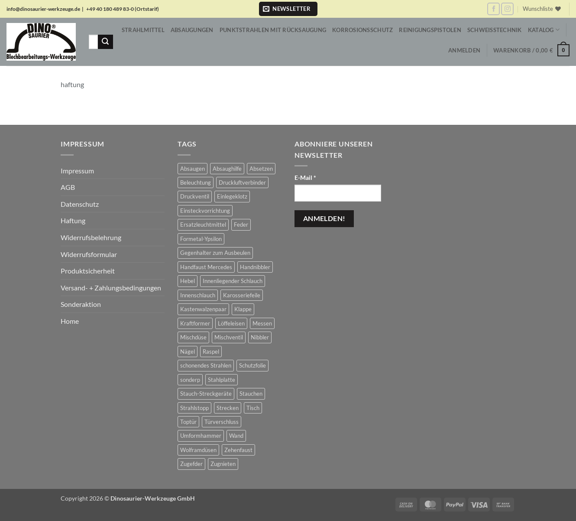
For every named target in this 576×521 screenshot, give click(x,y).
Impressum (77, 170)
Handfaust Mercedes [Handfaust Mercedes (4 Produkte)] (206, 267)
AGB (68, 187)
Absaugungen (192, 29)
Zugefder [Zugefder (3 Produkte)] (191, 463)
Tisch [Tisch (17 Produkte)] (252, 407)
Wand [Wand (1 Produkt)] (236, 435)
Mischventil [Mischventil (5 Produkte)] (228, 337)
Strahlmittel (143, 29)
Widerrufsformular (89, 254)
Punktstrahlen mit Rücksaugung (273, 29)
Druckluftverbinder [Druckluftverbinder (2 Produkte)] (242, 182)
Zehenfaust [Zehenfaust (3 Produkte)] (238, 449)
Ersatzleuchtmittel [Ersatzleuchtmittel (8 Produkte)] (203, 224)
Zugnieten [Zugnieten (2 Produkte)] (223, 463)
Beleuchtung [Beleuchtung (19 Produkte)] (195, 182)
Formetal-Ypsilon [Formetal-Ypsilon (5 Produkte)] (201, 238)
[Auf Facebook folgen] (493, 9)
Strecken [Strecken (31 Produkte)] (228, 407)
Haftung (73, 220)
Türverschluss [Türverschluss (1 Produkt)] (221, 421)
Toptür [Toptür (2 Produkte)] (188, 421)
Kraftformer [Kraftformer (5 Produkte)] (195, 323)
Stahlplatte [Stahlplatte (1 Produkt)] (221, 379)
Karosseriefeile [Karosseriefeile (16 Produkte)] (241, 295)
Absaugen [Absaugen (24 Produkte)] (192, 168)
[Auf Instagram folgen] (507, 9)
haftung (72, 84)
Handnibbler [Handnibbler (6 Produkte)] (255, 267)
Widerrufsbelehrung (91, 237)
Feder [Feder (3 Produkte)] (241, 224)
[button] (288, 9)
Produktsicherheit (88, 271)
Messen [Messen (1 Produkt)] (262, 323)
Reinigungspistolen (430, 29)
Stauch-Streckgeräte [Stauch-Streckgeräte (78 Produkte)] (206, 393)
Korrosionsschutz (362, 29)
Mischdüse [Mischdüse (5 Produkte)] (193, 337)
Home (70, 321)
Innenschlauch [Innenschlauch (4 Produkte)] (197, 295)
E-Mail (305, 177)
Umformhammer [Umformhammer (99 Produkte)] (200, 435)
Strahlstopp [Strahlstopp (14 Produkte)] (194, 407)
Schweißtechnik (494, 29)
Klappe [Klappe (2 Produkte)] (243, 309)
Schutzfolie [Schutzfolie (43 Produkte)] (252, 365)
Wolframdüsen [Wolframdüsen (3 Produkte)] (198, 449)
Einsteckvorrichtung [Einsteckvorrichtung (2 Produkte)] (205, 210)
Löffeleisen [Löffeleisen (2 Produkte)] (231, 323)
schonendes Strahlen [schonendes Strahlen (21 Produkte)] (205, 365)
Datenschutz (80, 204)
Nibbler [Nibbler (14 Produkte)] (260, 337)
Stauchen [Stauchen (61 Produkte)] (250, 393)
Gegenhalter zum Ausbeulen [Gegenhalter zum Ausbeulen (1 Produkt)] (215, 252)
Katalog (544, 30)
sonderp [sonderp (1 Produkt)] (190, 379)
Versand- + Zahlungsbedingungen (111, 287)
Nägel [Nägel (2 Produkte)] (187, 351)
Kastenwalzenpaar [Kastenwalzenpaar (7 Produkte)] (203, 309)
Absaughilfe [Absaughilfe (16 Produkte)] (227, 168)
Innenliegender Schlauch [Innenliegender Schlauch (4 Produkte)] (232, 280)
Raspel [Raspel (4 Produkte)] (211, 351)
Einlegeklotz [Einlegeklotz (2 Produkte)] (232, 196)
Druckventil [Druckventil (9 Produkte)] (194, 196)
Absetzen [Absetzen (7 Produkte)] (261, 168)
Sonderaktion (81, 304)
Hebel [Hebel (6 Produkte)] (187, 280)
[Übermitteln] (105, 42)
